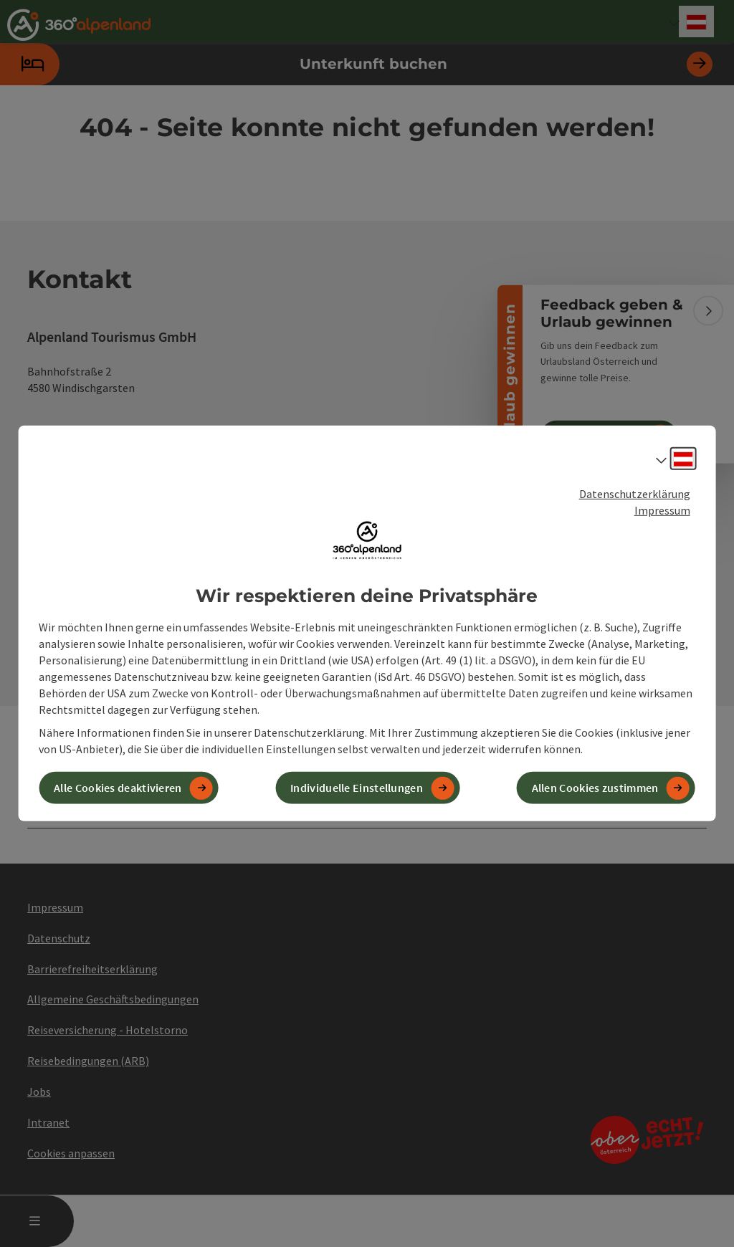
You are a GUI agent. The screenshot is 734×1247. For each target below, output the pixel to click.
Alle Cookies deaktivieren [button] (118, 787)
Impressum (662, 510)
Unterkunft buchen (356, 64)
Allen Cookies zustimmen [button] (595, 787)
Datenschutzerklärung (634, 494)
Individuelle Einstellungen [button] (356, 787)
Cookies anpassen (71, 1153)
